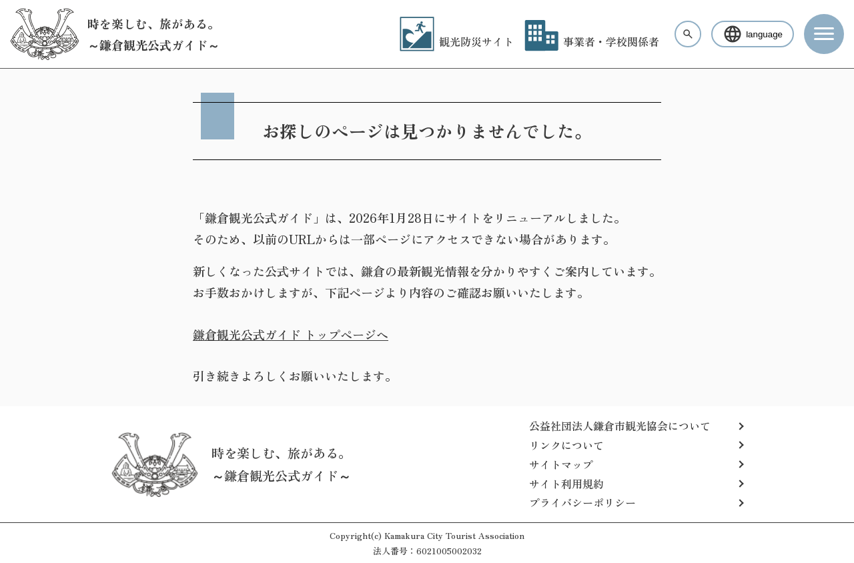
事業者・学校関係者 (591, 41)
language (753, 34)
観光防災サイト (457, 41)
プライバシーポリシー (582, 502)
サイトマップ (561, 464)
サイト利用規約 (566, 484)
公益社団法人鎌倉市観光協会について (620, 426)
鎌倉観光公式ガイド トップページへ (290, 334)
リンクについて (566, 445)
